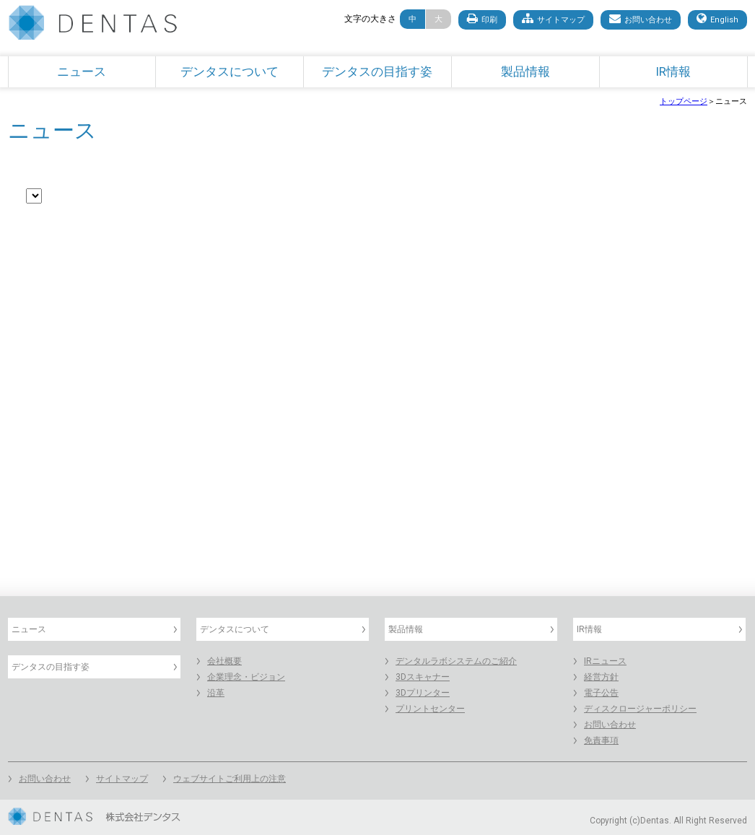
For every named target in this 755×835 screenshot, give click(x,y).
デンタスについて (229, 71)
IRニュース (605, 661)
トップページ (683, 101)
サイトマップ (553, 18)
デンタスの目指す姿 (377, 71)
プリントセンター (430, 709)
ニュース (81, 71)
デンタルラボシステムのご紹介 (456, 661)
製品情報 (525, 71)
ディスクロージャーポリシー (640, 709)
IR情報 (673, 71)
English (717, 18)
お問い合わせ (640, 18)
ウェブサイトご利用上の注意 (229, 779)
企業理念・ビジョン (246, 677)
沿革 (215, 693)
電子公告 (601, 693)
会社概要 (224, 661)
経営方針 (601, 677)
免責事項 (601, 740)
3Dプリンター (423, 693)
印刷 (482, 18)
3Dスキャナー (423, 677)
